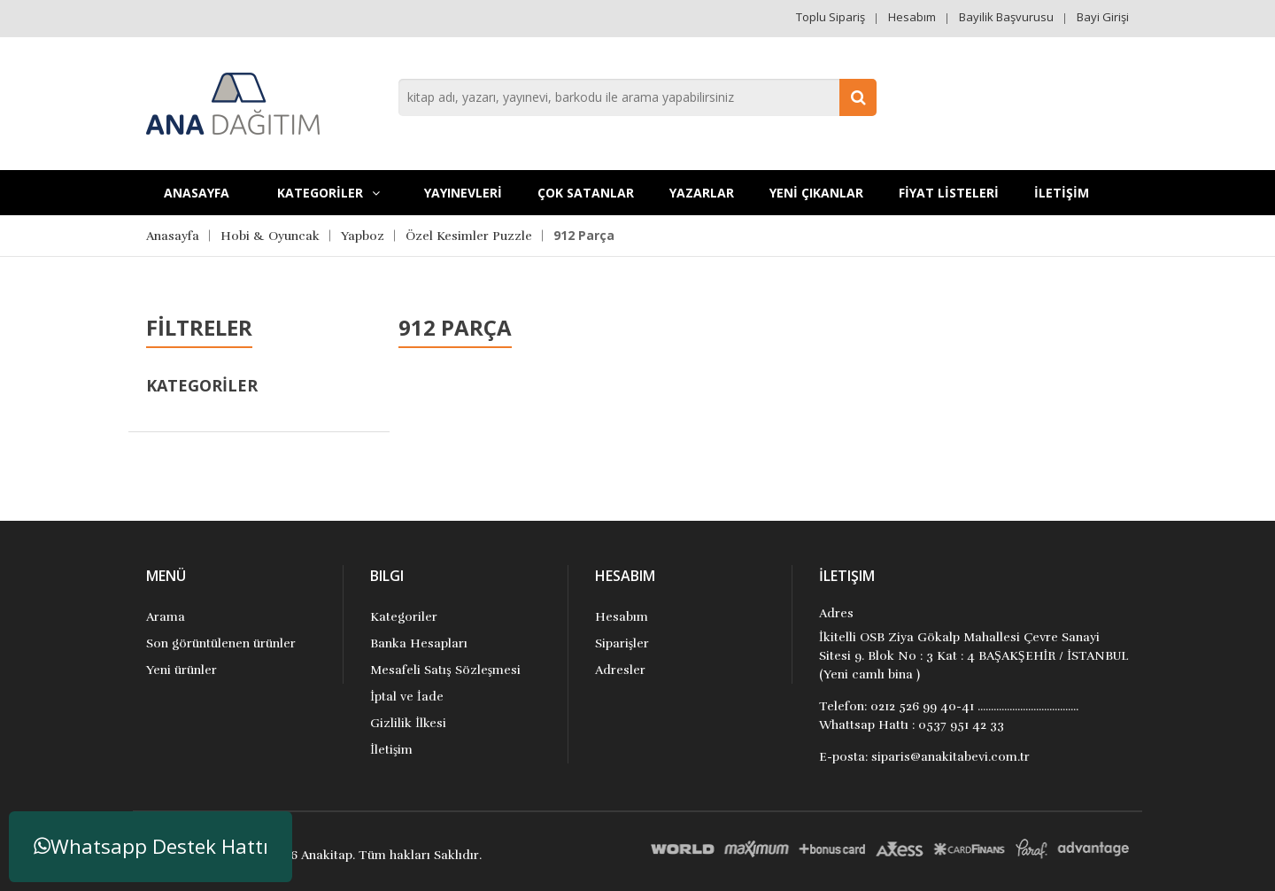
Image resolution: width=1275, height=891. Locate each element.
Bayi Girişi (1103, 17)
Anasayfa (196, 192)
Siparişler (622, 643)
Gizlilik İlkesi (408, 723)
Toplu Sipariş (830, 17)
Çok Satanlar (585, 192)
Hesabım (912, 17)
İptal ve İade (406, 696)
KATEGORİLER (328, 192)
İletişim (391, 749)
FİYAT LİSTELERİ (949, 192)
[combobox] (637, 97)
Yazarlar (701, 192)
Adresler (620, 670)
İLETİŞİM (1061, 192)
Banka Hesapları (419, 643)
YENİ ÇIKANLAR (816, 192)
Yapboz (362, 236)
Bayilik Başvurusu (1006, 17)
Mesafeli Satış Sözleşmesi (445, 670)
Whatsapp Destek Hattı (151, 846)
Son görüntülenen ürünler (221, 643)
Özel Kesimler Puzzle (469, 236)
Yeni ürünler (181, 670)
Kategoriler (403, 616)
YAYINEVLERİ (463, 192)
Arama (165, 616)
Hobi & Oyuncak (270, 236)
